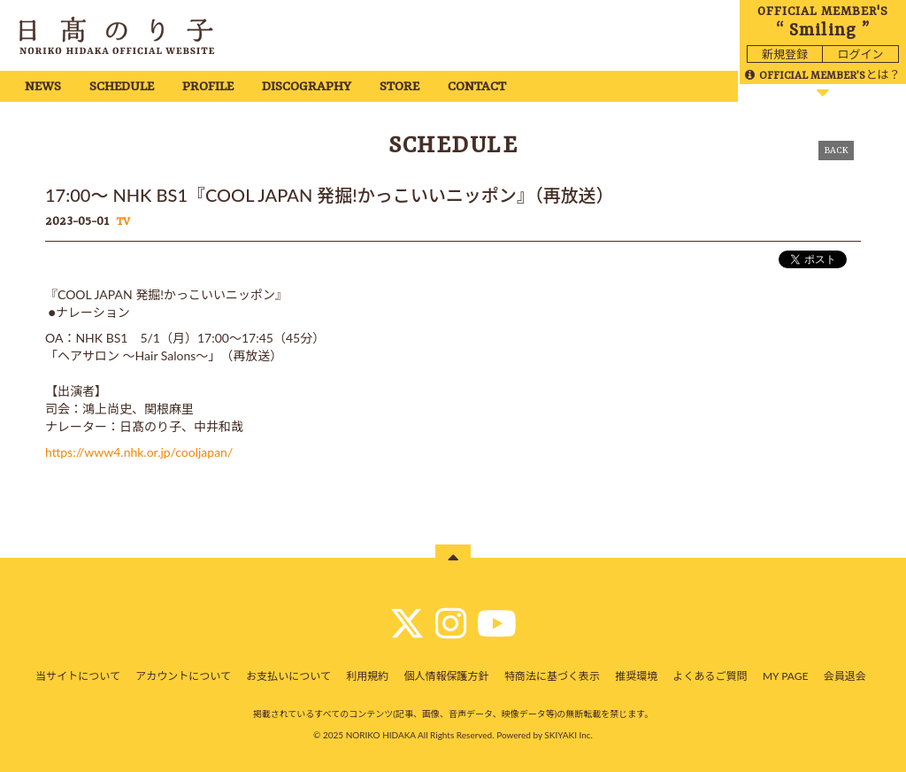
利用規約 (367, 676)
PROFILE (208, 87)
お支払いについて (288, 676)
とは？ (822, 74)
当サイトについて (77, 676)
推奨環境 (636, 676)
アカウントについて (183, 676)
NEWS (43, 87)
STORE (399, 87)
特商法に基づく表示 (552, 676)
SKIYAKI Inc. (568, 735)
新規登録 (785, 54)
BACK (836, 150)
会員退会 (845, 676)
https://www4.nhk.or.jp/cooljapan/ (139, 451)
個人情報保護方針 (446, 676)
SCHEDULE (121, 87)
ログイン (860, 54)
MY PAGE (785, 676)
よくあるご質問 (710, 676)
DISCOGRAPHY (306, 87)
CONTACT (477, 87)
